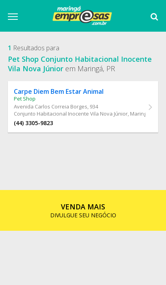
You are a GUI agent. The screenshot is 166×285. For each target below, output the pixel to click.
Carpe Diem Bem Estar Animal (59, 91)
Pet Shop (25, 98)
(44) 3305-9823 (33, 123)
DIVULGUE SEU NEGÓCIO (83, 210)
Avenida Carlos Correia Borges (50, 106)
